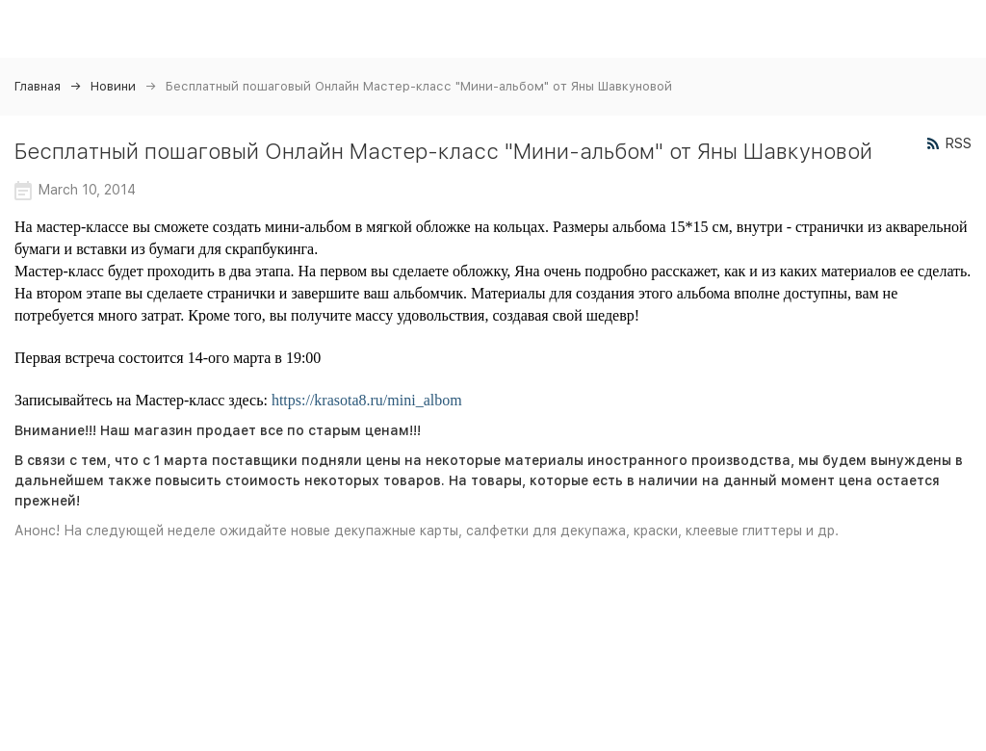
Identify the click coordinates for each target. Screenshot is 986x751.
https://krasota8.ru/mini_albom (367, 400)
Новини (113, 86)
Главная (37, 86)
